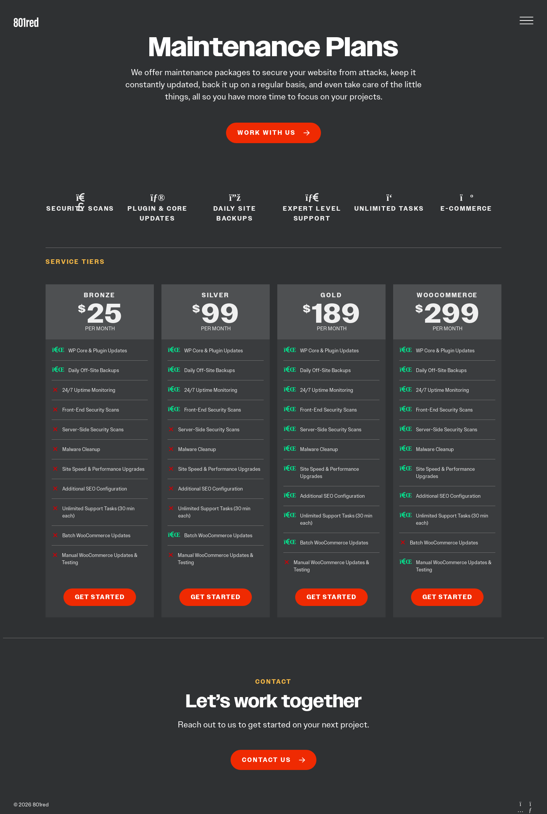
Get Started (100, 597)
